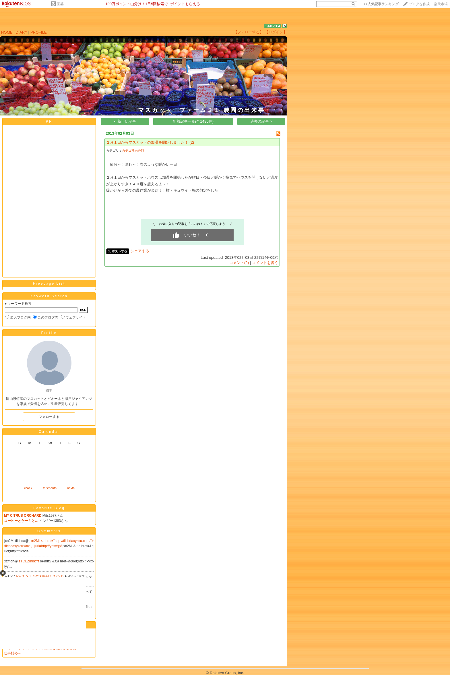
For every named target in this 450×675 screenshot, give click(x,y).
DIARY (21, 32)
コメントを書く (265, 263)
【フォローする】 (248, 32)
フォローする (49, 417)
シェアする (140, 251)
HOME (7, 32)
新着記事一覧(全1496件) (193, 121)
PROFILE (38, 32)
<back (28, 488)
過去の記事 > (261, 121)
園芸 (60, 4)
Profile (49, 333)
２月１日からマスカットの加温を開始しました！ (147, 142)
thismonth (50, 488)
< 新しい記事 (125, 121)
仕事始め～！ (14, 653)
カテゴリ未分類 (133, 150)
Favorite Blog (49, 508)
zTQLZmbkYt (29, 561)
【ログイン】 (276, 32)
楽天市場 (441, 4)
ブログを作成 (419, 4)
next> (71, 488)
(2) (191, 142)
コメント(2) (239, 263)
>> (381, 4)
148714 (273, 26)
